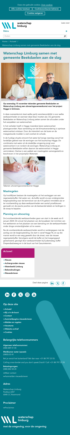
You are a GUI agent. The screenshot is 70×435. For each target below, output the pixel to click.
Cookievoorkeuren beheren (47, 9)
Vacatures (9, 326)
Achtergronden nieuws (15, 263)
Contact (8, 316)
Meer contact (10, 373)
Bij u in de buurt (12, 313)
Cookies (8, 332)
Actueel (7, 251)
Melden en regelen (13, 322)
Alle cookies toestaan (20, 9)
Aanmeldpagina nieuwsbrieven (18, 319)
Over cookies (46, 5)
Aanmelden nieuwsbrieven (16, 376)
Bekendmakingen (12, 270)
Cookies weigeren (35, 13)
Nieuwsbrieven (11, 273)
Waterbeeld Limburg (14, 267)
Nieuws (8, 260)
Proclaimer (9, 408)
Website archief (12, 329)
